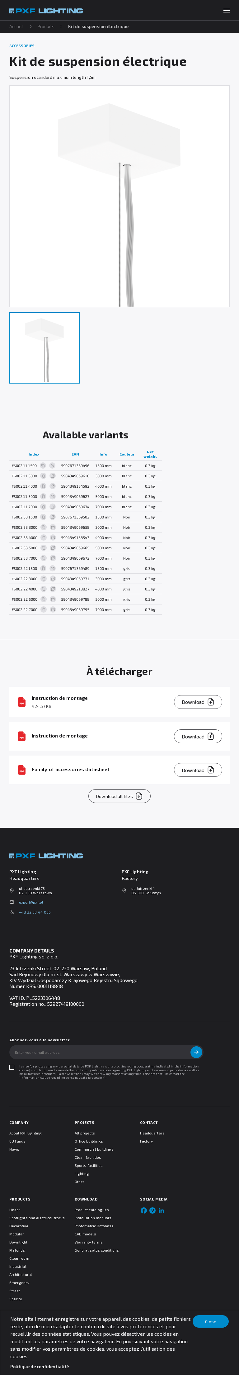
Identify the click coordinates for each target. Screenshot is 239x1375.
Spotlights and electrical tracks (37, 1217)
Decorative (18, 1226)
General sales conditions (97, 1250)
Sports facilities (89, 1165)
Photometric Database (94, 1226)
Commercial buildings (94, 1149)
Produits (46, 26)
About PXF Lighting (25, 1133)
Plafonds (17, 1250)
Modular (16, 1234)
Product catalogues (92, 1209)
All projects (85, 1133)
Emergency (19, 1282)
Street (14, 1290)
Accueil (16, 26)
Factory (146, 1141)
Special (15, 1298)
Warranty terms (89, 1242)
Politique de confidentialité (39, 1366)
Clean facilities (88, 1157)
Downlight (18, 1242)
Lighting (82, 1173)
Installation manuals (93, 1217)
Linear (14, 1209)
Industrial (17, 1266)
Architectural (20, 1274)
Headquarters (152, 1133)
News (14, 1149)
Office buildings (89, 1141)
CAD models (85, 1234)
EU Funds (17, 1141)
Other (79, 1181)
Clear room (19, 1258)
